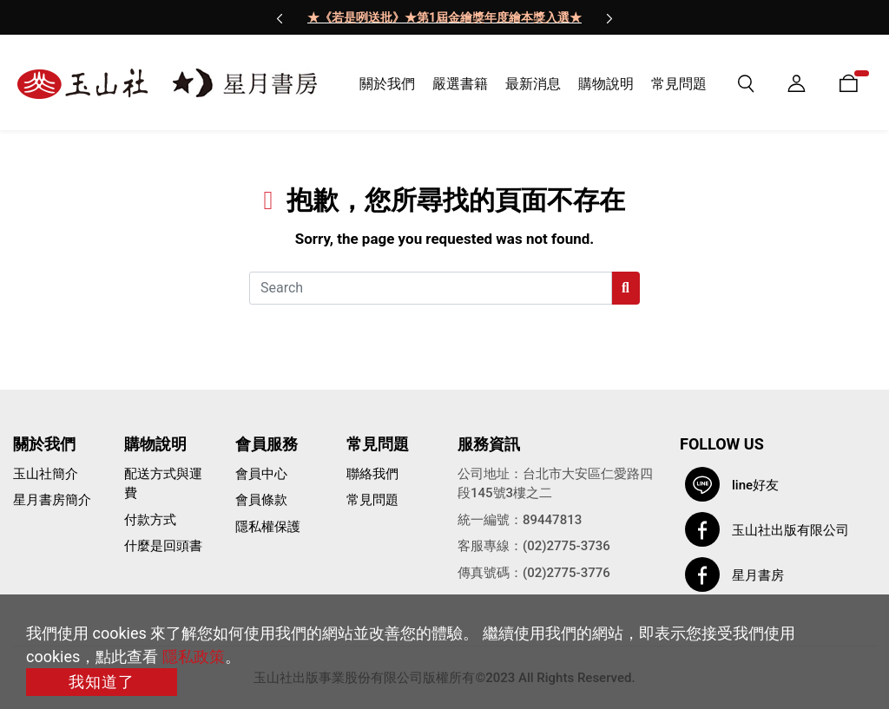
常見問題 (372, 500)
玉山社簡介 (45, 474)
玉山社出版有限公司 (790, 530)
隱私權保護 (267, 527)
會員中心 (261, 474)
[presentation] (279, 17)
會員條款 (261, 500)
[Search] (430, 288)
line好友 (755, 485)
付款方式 (150, 520)
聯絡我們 (372, 474)
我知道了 (102, 682)
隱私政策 (193, 656)
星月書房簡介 (52, 500)
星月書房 (758, 575)
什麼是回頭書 (163, 546)
